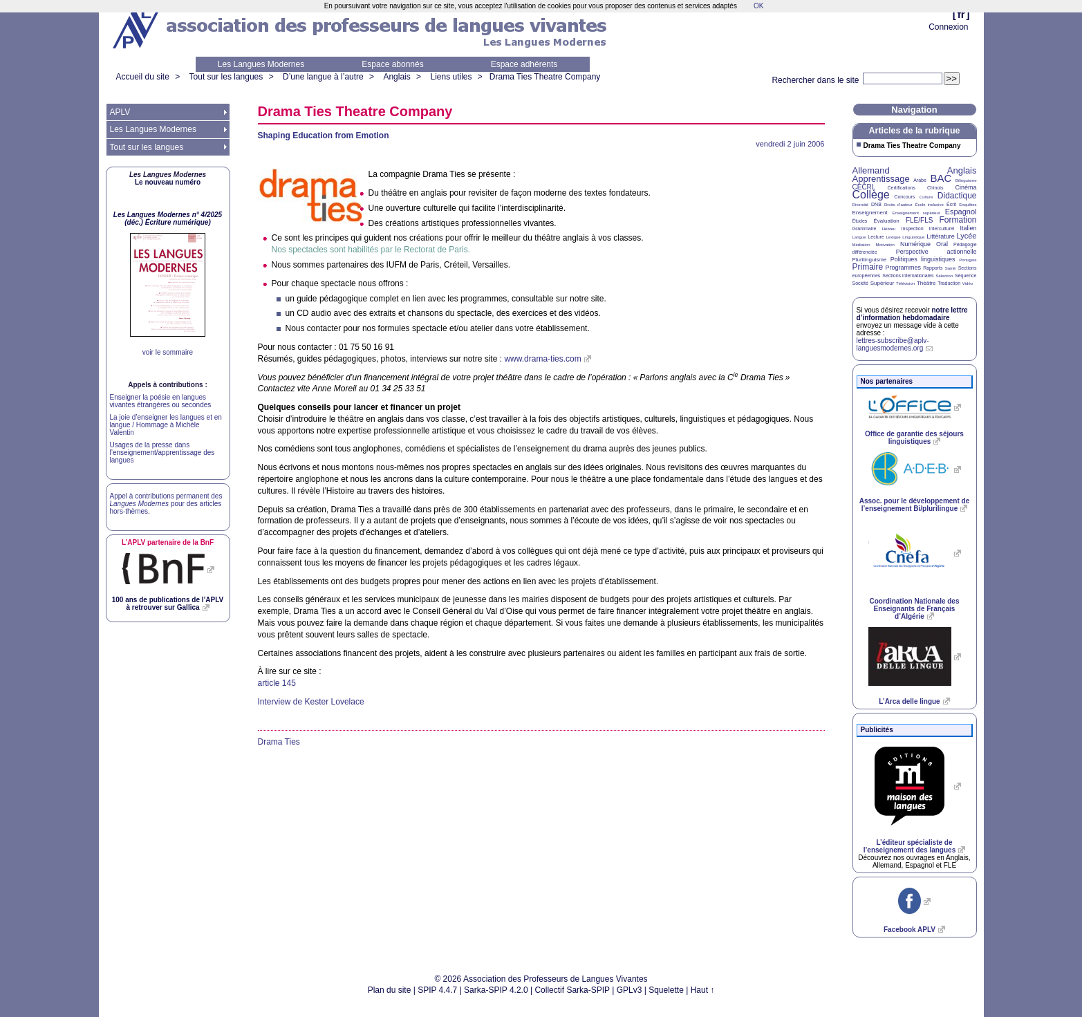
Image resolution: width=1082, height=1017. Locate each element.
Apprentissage (881, 179)
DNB (876, 204)
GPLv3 (629, 990)
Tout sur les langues (226, 77)
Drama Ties (279, 742)
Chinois (935, 187)
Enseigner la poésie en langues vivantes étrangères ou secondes (161, 401)
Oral (942, 244)
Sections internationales (907, 275)
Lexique (893, 237)
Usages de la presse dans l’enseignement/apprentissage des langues (162, 452)
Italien (968, 228)
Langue (859, 237)
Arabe (919, 180)
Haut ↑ (703, 990)
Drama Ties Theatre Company (545, 77)
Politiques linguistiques (922, 259)
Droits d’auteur (898, 205)
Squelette (666, 990)
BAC (940, 178)
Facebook (909, 929)
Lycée (967, 236)
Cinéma (966, 187)
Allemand (871, 170)
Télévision (905, 283)
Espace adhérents (524, 64)
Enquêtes (967, 205)
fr (961, 14)
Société (860, 283)
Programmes (903, 267)
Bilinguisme (966, 180)
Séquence (966, 275)
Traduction (949, 283)
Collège (871, 194)
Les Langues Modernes (261, 64)
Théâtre (926, 283)
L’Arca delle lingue (909, 701)
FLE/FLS (919, 220)
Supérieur (882, 283)
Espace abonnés (392, 64)
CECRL (864, 187)
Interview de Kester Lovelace (311, 702)
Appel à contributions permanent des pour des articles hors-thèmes (166, 503)
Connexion (948, 27)
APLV (120, 112)
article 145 (277, 683)
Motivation (885, 245)
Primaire (868, 267)
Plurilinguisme (869, 259)
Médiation (861, 245)
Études (860, 220)
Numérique (915, 244)
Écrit (951, 204)
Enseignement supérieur (916, 213)
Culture (926, 197)
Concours (904, 196)
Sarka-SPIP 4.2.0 (496, 990)
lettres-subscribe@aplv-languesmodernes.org (893, 344)
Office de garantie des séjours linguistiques (914, 437)
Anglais (396, 77)
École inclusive (929, 205)
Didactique (957, 195)
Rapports (932, 267)
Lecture (876, 236)
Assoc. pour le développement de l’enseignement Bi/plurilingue (914, 504)
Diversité (860, 205)
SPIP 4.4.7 (437, 990)
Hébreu (889, 229)
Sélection (944, 276)
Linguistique (913, 237)
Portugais (967, 260)
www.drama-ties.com (542, 359)
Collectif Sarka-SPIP (572, 990)
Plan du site (389, 990)
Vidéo (967, 283)
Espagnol (961, 211)
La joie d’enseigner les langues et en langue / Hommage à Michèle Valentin (166, 424)
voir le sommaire (167, 352)
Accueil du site (142, 77)
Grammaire (864, 228)
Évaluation (886, 221)
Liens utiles (451, 77)
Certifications (901, 187)
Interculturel (942, 228)
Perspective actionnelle (936, 251)
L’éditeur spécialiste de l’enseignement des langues (909, 846)
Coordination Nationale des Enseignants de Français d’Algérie (914, 608)
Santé (950, 268)
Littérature (940, 236)
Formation (958, 220)
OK (758, 6)
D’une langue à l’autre (323, 77)
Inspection (913, 228)
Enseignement (870, 212)
